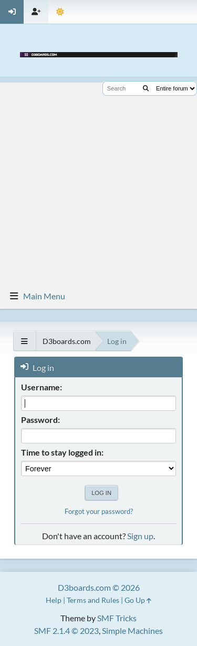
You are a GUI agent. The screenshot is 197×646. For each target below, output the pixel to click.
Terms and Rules (93, 599)
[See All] (24, 341)
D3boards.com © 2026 (99, 587)
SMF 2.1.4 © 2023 (66, 630)
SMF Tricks (117, 618)
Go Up (138, 599)
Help (53, 599)
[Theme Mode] (60, 12)
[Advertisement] (98, 181)
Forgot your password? (99, 511)
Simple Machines (132, 630)
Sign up (140, 536)
